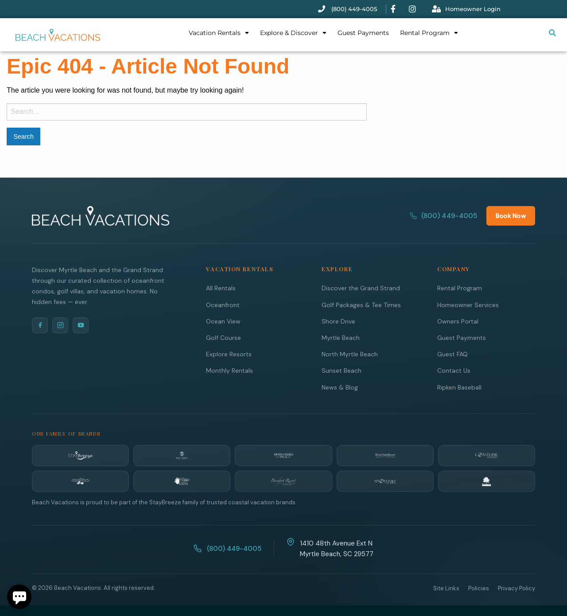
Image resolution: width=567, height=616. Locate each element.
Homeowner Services (468, 304)
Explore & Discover (293, 32)
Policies (478, 588)
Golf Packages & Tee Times (361, 304)
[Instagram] (60, 325)
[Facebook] (40, 325)
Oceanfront (223, 304)
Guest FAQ (452, 354)
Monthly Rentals (229, 370)
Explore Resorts (229, 354)
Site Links (446, 588)
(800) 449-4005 (444, 215)
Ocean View (223, 321)
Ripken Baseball (459, 387)
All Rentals (221, 288)
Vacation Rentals (219, 32)
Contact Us (453, 370)
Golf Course (223, 337)
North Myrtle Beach (350, 354)
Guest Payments (363, 33)
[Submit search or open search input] (552, 33)
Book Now (511, 215)
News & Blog (340, 387)
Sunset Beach (341, 370)
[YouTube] (81, 325)
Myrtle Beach (341, 337)
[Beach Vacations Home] (100, 215)
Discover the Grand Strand (361, 288)
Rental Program (429, 32)
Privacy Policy (516, 588)
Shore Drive (338, 321)
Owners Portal (457, 321)
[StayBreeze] (80, 455)
